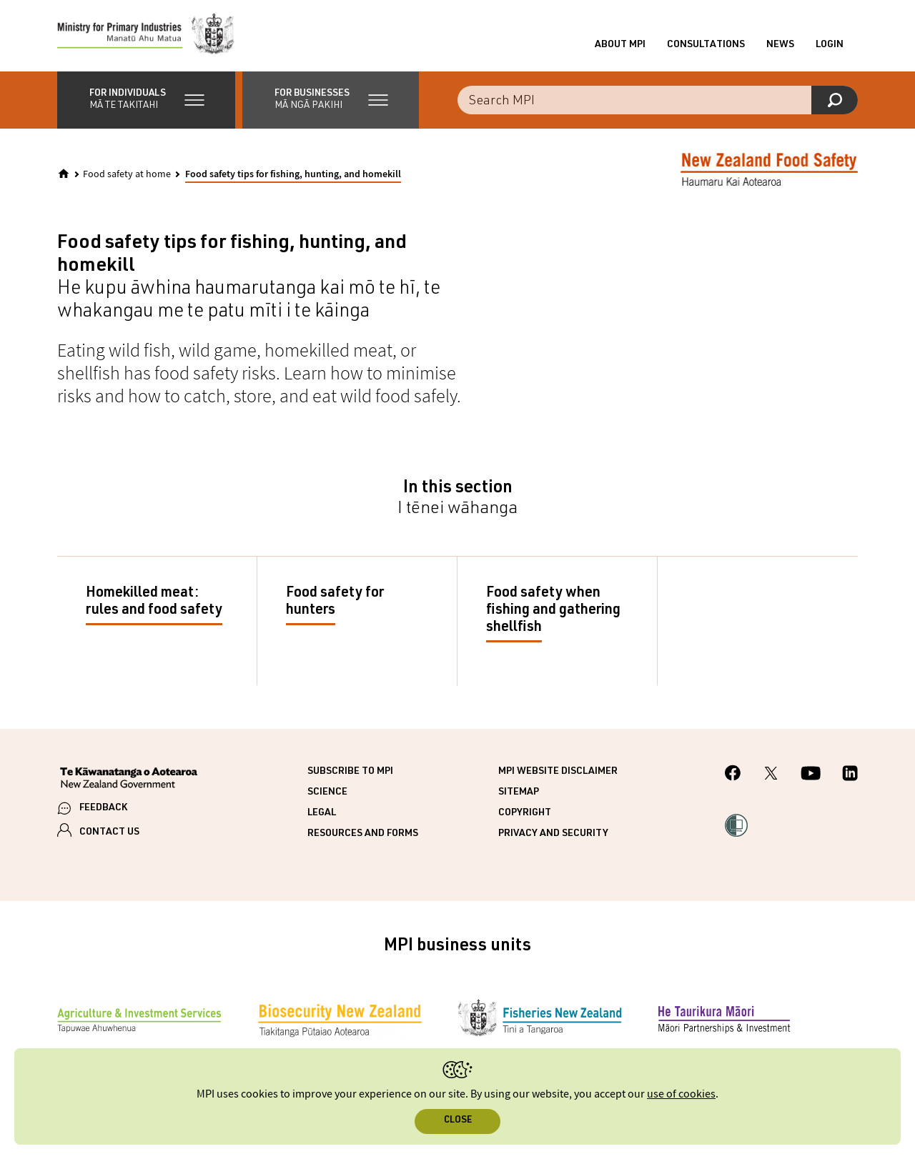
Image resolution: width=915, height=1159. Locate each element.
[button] (146, 100)
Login (830, 45)
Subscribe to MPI (350, 772)
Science (327, 792)
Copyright (524, 813)
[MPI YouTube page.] (811, 775)
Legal (321, 813)
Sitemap (518, 792)
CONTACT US (109, 832)
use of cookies (681, 1094)
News (780, 45)
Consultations (706, 45)
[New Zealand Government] (128, 780)
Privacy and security (553, 834)
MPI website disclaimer (558, 772)
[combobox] (658, 100)
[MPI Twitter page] (771, 775)
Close (458, 1120)
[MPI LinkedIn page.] (850, 775)
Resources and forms (362, 834)
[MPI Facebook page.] (733, 775)
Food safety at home (127, 174)
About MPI (620, 45)
